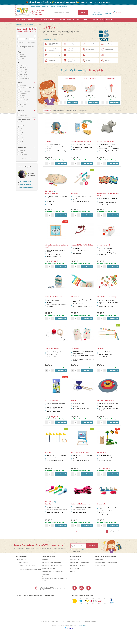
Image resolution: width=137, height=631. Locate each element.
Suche (83, 12)
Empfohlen (47, 110)
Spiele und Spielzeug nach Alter (69, 19)
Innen (55, 33)
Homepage (19, 24)
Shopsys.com (82, 625)
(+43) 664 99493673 (38, 13)
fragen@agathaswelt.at (26, 187)
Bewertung (82, 110)
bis (35, 35)
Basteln (86, 19)
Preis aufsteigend (58, 110)
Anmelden (91, 546)
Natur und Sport (97, 19)
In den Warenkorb (72, 102)
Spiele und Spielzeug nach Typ (46, 19)
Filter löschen (26, 159)
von (18, 35)
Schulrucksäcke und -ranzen (25, 19)
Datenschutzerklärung (88, 550)
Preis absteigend (71, 110)
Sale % (109, 19)
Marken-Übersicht (29, 24)
